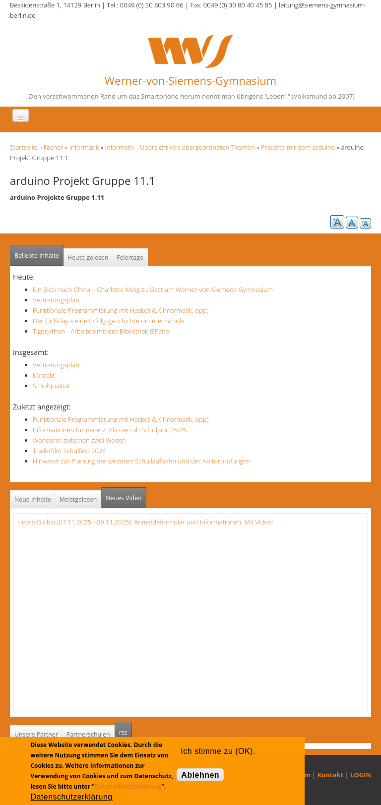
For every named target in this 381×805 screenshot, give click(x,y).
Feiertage (130, 257)
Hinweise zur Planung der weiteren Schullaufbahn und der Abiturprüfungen (142, 461)
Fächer (53, 147)
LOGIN (360, 774)
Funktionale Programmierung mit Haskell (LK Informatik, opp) (120, 310)
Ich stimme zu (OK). (218, 751)
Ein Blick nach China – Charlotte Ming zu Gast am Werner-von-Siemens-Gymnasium (153, 289)
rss (125, 729)
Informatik (84, 147)
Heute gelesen (87, 257)
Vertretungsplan (56, 299)
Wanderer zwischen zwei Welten (79, 440)
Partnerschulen (88, 734)
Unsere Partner (36, 734)
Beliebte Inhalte (36, 255)
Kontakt (44, 375)
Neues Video (123, 498)
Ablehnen (200, 775)
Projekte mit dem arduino (298, 147)
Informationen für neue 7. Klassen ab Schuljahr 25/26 (110, 429)
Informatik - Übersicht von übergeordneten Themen (180, 147)
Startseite (23, 147)
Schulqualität (51, 385)
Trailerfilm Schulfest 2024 (69, 450)
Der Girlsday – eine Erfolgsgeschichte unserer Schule (109, 320)
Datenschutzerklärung (128, 786)
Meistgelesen (78, 499)
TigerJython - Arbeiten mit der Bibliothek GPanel (102, 331)
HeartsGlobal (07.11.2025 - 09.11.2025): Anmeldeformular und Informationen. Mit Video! (145, 522)
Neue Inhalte (32, 499)
